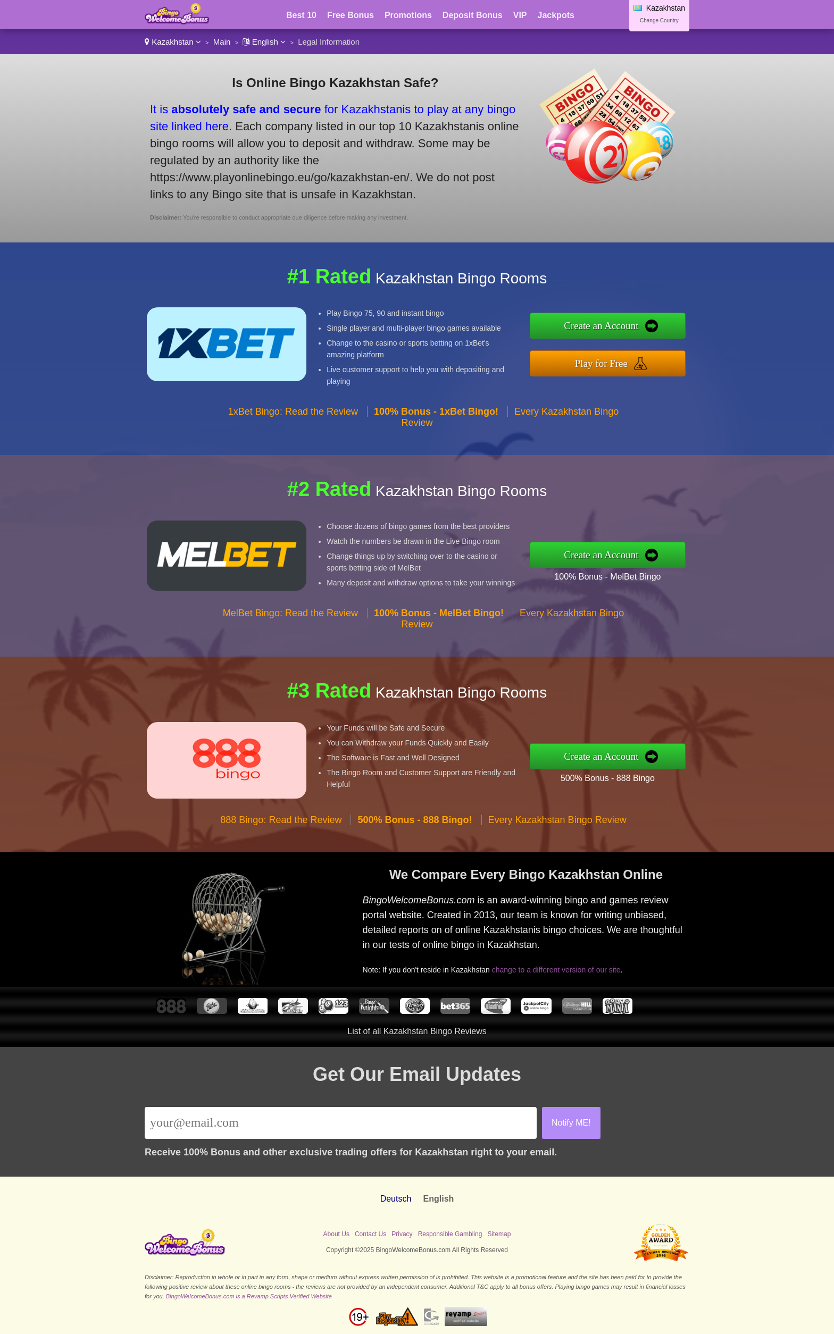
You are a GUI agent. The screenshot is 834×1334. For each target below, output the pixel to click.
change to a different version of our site (556, 970)
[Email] (341, 1123)
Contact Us (370, 1234)
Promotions (408, 15)
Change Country (659, 20)
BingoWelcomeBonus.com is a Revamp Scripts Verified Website (249, 1296)
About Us (336, 1234)
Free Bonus (350, 15)
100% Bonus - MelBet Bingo (607, 576)
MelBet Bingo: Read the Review (290, 613)
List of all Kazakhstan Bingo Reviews (416, 1031)
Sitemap (499, 1234)
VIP (520, 15)
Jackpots (556, 15)
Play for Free (601, 363)
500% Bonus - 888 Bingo (608, 778)
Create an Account (601, 325)
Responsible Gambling (450, 1234)
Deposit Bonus (473, 15)
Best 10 (301, 15)
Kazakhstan (173, 41)
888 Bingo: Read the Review (280, 820)
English (264, 41)
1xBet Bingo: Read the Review (293, 411)
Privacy (401, 1234)
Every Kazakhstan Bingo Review (557, 820)
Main (222, 41)
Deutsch (396, 1198)
